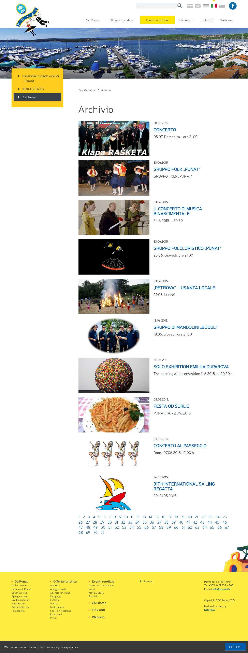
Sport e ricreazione (60, 610)
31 (116, 522)
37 (159, 522)
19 (183, 516)
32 (123, 522)
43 (202, 522)
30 (109, 522)
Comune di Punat (21, 589)
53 (124, 527)
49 (95, 527)
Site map (148, 581)
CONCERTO (165, 129)
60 (176, 527)
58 (161, 527)
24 (217, 516)
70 (95, 532)
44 (209, 522)
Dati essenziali (19, 585)
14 (150, 516)
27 (88, 522)
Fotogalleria (18, 610)
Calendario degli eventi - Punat (40, 78)
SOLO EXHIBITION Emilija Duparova (191, 366)
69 (88, 532)
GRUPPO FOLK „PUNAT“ (177, 169)
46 (224, 522)
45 (217, 522)
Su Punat (93, 19)
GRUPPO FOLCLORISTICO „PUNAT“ (187, 248)
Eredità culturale (21, 599)
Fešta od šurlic (171, 406)
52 (117, 527)
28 (95, 522)
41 (188, 522)
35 (145, 522)
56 (146, 527)
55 (139, 527)
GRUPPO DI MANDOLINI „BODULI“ (186, 327)
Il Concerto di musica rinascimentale (178, 211)
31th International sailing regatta (184, 486)
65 (212, 527)
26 (80, 522)
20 (190, 516)
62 (190, 527)
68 (80, 532)
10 (126, 516)
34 (137, 522)
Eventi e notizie (157, 19)
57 (154, 527)
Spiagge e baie (19, 596)
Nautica (54, 603)
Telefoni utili (18, 603)
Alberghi (55, 585)
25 (225, 516)
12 (138, 516)
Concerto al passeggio (180, 445)
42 (195, 522)
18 (176, 516)
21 (196, 516)
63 (197, 527)
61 (183, 527)
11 (132, 516)
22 (203, 516)
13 (144, 516)
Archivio (29, 96)
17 (170, 516)
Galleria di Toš (19, 592)
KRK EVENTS (33, 88)
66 (219, 527)
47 (80, 527)
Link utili (207, 19)
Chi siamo (186, 19)
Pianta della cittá (20, 607)
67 (227, 527)
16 (163, 516)
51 (110, 527)
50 (103, 527)
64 (204, 527)
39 (174, 522)
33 (130, 522)
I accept (235, 647)
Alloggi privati (58, 589)
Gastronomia (57, 607)
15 (157, 516)
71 (102, 532)
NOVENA (209, 609)
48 (88, 527)
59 (168, 527)
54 (131, 527)
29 (102, 522)
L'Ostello (55, 599)
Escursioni (56, 614)
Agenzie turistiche (60, 592)
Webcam (226, 19)
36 (152, 522)
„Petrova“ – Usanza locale (184, 287)
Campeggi (55, 596)
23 (210, 516)
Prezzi (53, 617)
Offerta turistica (121, 19)
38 (166, 522)
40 (181, 522)
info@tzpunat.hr (222, 589)
